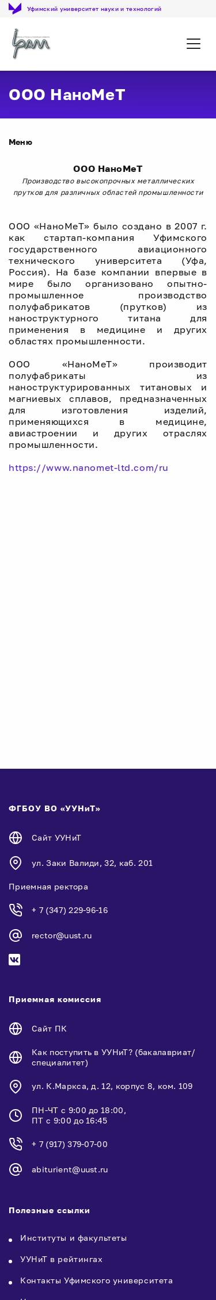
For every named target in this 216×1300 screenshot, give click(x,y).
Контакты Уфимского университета (96, 1280)
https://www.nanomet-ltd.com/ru (89, 467)
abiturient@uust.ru (70, 1169)
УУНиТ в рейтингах (61, 1259)
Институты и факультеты (73, 1238)
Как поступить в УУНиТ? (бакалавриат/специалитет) (114, 1057)
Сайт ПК (49, 1028)
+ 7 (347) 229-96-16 (70, 910)
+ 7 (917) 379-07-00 (70, 1144)
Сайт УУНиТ (56, 837)
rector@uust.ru (62, 935)
